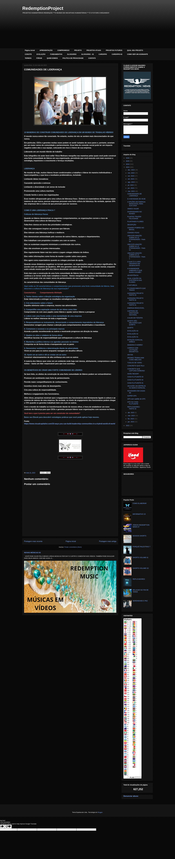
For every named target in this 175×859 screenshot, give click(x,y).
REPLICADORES (139, 579)
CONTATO (92, 58)
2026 (128, 158)
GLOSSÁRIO (71, 54)
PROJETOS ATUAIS (93, 50)
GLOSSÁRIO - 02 (87, 54)
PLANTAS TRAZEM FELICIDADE (134, 217)
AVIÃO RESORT (133, 374)
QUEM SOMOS (52, 58)
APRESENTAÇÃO (46, 50)
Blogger (100, 812)
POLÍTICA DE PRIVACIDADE (72, 58)
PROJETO (78, 50)
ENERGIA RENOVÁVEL (135, 308)
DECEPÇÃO (131, 225)
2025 (128, 161)
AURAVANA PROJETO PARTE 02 (135, 299)
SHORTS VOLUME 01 (140, 557)
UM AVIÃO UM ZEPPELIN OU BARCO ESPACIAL (136, 387)
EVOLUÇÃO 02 (132, 334)
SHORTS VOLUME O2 (141, 568)
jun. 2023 (131, 188)
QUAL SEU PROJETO (135, 50)
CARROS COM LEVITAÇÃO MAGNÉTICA (132, 350)
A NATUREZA (132, 285)
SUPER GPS (131, 396)
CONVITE (28, 54)
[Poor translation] (8, 826)
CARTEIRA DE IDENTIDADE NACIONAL (133, 313)
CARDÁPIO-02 (117, 54)
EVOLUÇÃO (40, 54)
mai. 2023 (131, 191)
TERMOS (28, 58)
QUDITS (130, 328)
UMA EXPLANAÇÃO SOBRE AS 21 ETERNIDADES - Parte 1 (136, 256)
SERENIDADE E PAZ (140, 601)
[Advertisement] (87, 31)
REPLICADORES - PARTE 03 (134, 408)
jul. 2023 (131, 185)
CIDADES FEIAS (133, 233)
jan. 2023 (131, 422)
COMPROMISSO (63, 50)
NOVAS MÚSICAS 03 (32, 552)
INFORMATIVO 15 (139, 514)
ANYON (130, 355)
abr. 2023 (131, 412)
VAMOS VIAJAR (133, 209)
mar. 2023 (131, 415)
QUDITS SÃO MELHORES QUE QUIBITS (134, 323)
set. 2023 (131, 179)
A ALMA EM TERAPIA (135, 318)
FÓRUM (39, 58)
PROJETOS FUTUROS (114, 50)
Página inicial (30, 50)
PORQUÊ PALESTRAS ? (141, 547)
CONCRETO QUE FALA (135, 366)
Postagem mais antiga (107, 541)
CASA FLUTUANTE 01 (135, 383)
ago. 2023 (131, 182)
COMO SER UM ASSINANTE (137, 54)
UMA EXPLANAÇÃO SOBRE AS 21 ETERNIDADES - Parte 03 (136, 238)
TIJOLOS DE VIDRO (134, 363)
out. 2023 (131, 176)
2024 (128, 164)
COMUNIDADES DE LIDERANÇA (134, 195)
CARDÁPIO (103, 54)
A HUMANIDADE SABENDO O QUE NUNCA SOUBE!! (134, 270)
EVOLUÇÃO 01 (132, 337)
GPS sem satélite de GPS (136, 399)
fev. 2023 (131, 419)
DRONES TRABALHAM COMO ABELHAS (135, 359)
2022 (128, 425)
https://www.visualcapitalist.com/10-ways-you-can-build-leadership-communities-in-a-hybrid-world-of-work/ (69, 424)
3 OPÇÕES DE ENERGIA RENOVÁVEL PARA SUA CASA (136, 204)
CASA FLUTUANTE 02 (135, 380)
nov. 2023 (131, 173)
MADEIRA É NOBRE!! (135, 345)
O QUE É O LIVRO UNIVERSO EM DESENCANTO (134, 263)
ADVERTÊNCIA (132, 275)
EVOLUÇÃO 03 (132, 331)
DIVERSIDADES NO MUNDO (134, 212)
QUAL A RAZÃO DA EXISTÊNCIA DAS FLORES (134, 280)
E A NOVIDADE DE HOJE (136, 199)
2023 (128, 167)
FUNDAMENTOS (56, 54)
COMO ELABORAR (140, 503)
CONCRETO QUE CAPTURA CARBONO (136, 370)
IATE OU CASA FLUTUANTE (132, 403)
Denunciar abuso (130, 796)
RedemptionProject (42, 8)
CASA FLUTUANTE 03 (135, 377)
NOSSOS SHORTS (139, 536)
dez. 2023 (131, 170)
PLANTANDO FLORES (135, 221)
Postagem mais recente (33, 541)
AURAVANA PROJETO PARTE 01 (135, 304)
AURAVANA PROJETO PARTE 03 (135, 294)
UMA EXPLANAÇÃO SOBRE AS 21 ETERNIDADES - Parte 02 (136, 247)
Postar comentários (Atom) (73, 547)
